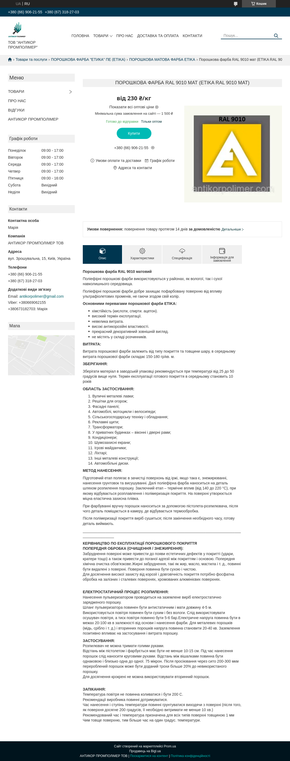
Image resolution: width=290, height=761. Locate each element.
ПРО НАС (124, 36)
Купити (134, 133)
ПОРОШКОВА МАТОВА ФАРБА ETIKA (162, 59)
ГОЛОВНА (80, 36)
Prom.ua (170, 746)
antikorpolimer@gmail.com (41, 296)
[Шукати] (276, 36)
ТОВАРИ (100, 36)
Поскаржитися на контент (149, 756)
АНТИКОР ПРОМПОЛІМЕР (33, 119)
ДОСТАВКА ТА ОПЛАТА (158, 36)
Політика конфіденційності (190, 756)
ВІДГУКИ (16, 110)
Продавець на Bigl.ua (145, 751)
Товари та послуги (31, 59)
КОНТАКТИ (192, 36)
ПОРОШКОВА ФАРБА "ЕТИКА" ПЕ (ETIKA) (88, 59)
